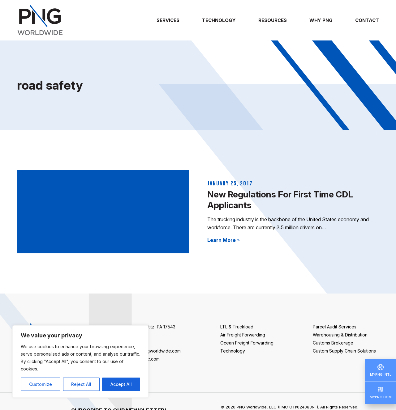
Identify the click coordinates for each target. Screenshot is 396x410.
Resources (272, 20)
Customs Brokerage (333, 342)
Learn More (223, 240)
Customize (40, 384)
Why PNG (321, 20)
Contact (367, 20)
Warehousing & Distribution (340, 334)
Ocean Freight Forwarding (246, 342)
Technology (219, 20)
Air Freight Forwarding (242, 334)
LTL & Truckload (236, 326)
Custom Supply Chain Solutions (344, 350)
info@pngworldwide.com (155, 350)
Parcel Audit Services (334, 326)
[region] (80, 361)
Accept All (121, 384)
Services (168, 20)
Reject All (81, 384)
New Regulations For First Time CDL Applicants (280, 199)
